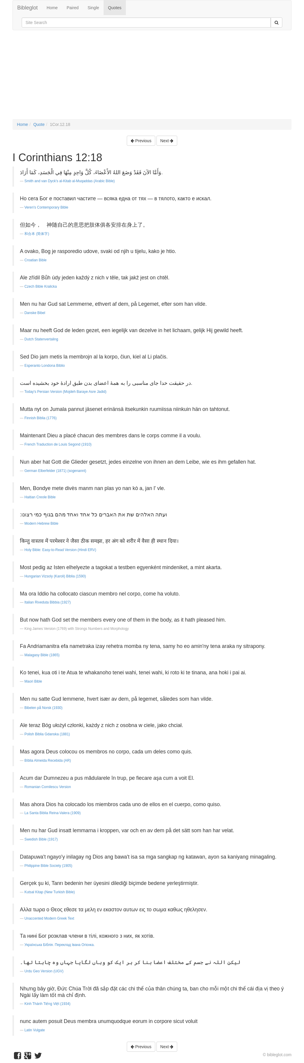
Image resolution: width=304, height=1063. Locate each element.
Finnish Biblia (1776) (40, 418)
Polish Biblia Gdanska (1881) (47, 734)
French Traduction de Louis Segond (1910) (57, 444)
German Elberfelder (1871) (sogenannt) (55, 471)
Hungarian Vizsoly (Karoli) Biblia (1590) (55, 576)
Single (93, 7)
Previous (141, 140)
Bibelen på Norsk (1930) (43, 708)
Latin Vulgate (34, 1030)
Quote (39, 124)
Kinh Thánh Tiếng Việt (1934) (47, 1004)
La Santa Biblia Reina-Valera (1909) (52, 813)
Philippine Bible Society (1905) (48, 866)
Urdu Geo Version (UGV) (44, 971)
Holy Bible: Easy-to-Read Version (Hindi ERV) (60, 550)
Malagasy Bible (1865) (41, 655)
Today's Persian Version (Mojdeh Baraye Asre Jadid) (65, 392)
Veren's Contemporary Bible (46, 207)
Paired (72, 7)
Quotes (114, 7)
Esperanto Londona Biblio (44, 366)
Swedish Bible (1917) (41, 839)
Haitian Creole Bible (40, 497)
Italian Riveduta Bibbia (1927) (47, 602)
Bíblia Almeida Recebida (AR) (47, 760)
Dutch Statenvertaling (41, 339)
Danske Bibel (34, 313)
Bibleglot (27, 8)
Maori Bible (33, 681)
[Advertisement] (152, 77)
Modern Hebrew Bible (41, 523)
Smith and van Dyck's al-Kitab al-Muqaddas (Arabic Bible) (69, 181)
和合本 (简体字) (36, 234)
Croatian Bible (35, 260)
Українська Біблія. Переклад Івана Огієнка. (59, 945)
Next (167, 140)
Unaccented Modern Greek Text (49, 918)
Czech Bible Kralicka (40, 286)
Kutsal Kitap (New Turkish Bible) (49, 892)
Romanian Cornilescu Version (47, 787)
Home (52, 7)
